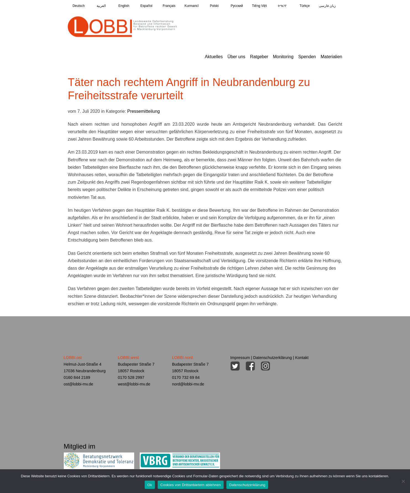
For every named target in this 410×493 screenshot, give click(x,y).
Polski (214, 6)
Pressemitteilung (143, 111)
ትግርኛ (282, 6)
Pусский (237, 6)
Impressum (240, 357)
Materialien (331, 56)
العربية (101, 6)
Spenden (307, 56)
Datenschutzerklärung (272, 357)
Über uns (236, 56)
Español (146, 6)
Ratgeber (259, 56)
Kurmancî (191, 6)
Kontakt (302, 357)
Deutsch (79, 6)
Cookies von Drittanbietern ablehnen (190, 485)
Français (169, 6)
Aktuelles (214, 56)
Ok (149, 485)
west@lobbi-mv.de (134, 384)
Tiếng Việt (259, 6)
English (123, 6)
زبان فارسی (327, 6)
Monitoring (283, 56)
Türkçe (305, 6)
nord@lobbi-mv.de (188, 384)
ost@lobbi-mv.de (78, 384)
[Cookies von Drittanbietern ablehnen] (403, 481)
